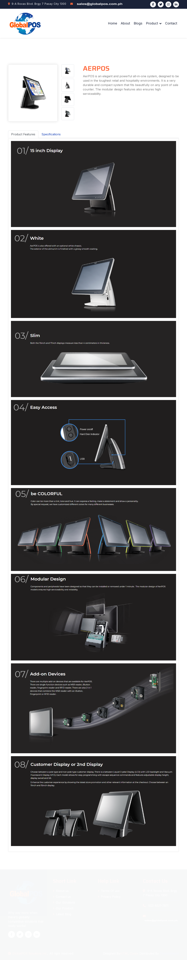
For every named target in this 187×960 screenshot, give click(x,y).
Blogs (138, 23)
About (125, 23)
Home (112, 23)
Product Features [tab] (23, 134)
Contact (171, 23)
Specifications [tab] (51, 134)
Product (152, 23)
